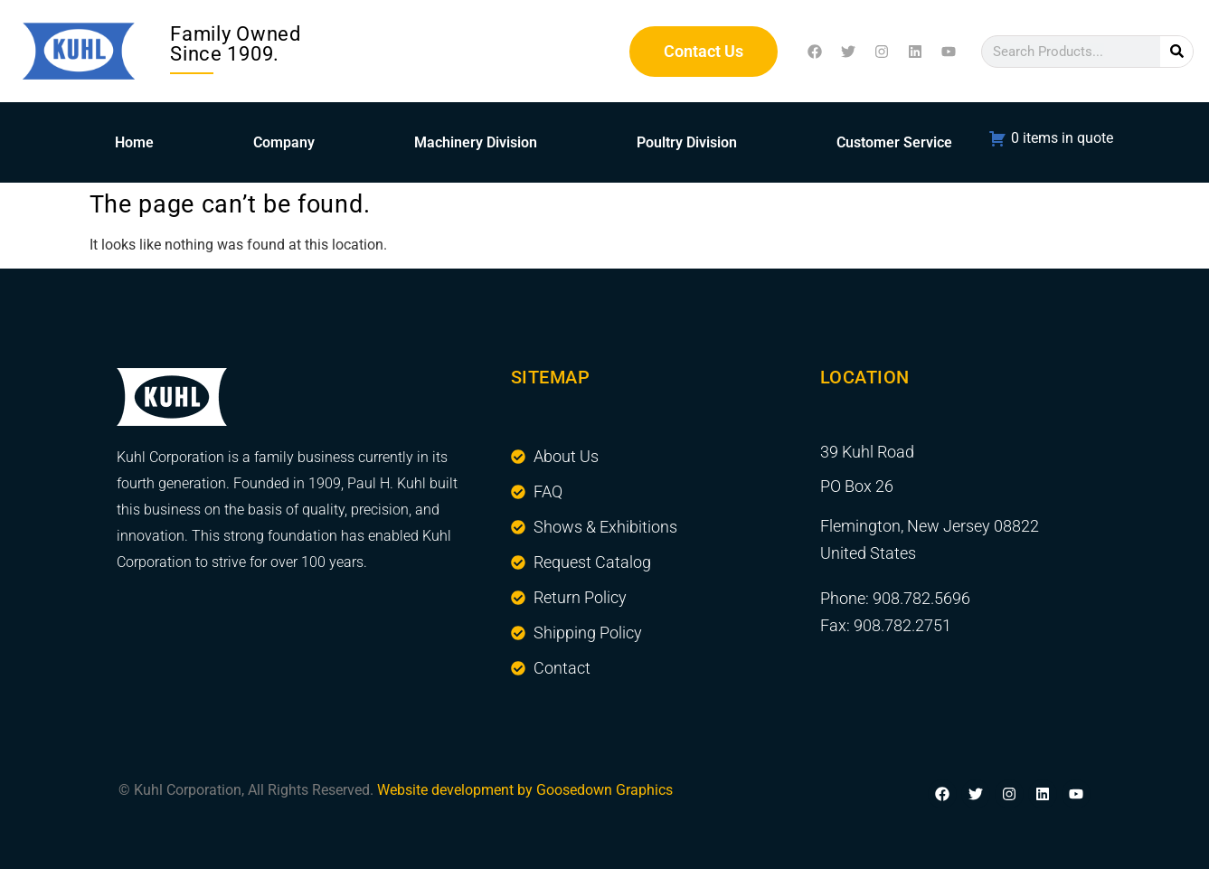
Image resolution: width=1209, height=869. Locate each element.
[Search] (1176, 51)
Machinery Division (475, 142)
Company (284, 142)
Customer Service (894, 142)
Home (134, 142)
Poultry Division (687, 142)
